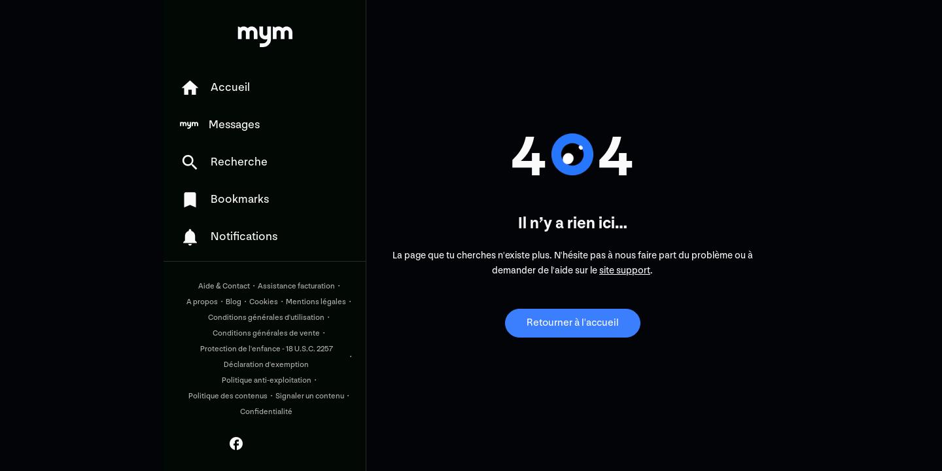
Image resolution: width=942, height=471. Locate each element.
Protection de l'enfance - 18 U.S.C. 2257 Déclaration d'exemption (266, 357)
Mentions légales (316, 302)
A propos (202, 302)
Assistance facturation (296, 286)
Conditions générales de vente (266, 333)
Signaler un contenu (309, 396)
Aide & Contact (224, 286)
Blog (233, 302)
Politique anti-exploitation (266, 380)
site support (624, 270)
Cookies (263, 302)
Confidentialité (266, 412)
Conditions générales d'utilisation (266, 318)
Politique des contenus (228, 396)
